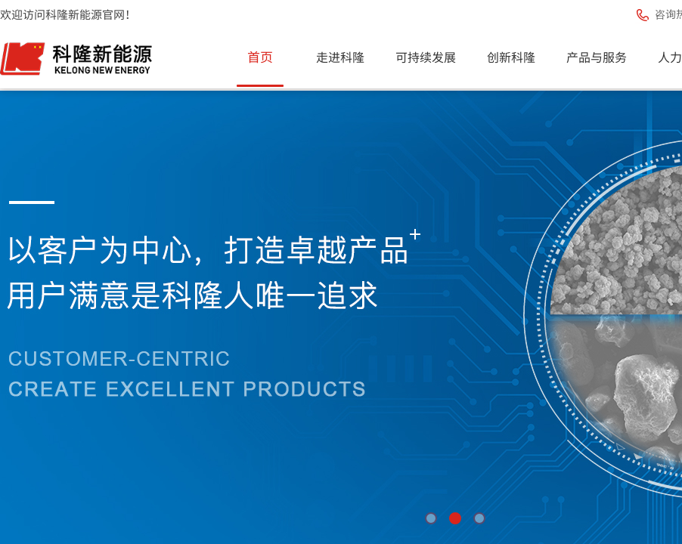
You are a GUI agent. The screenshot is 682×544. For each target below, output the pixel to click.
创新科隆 (511, 57)
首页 (260, 56)
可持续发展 (425, 57)
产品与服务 (596, 57)
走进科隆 (340, 57)
